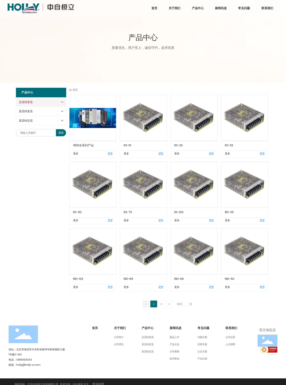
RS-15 (127, 145)
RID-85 (128, 279)
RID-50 (229, 279)
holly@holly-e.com (28, 365)
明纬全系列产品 (83, 145)
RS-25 (178, 145)
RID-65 (179, 279)
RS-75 (128, 212)
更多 (75, 153)
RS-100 (179, 212)
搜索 (61, 133)
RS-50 (77, 212)
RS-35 (229, 145)
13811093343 (24, 359)
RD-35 (229, 212)
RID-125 (78, 279)
